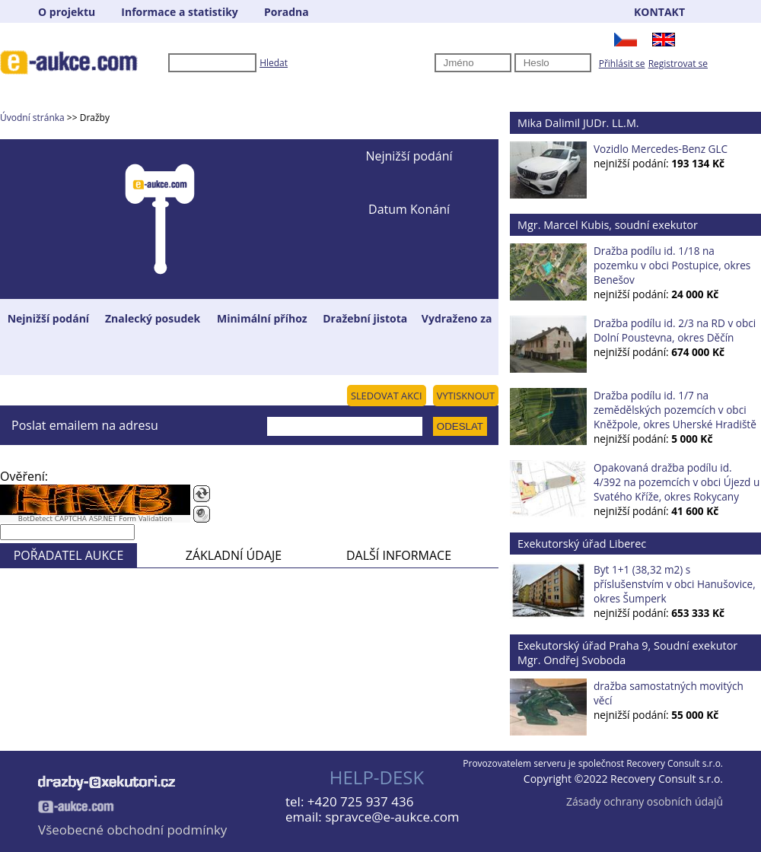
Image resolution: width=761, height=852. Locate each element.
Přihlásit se (622, 63)
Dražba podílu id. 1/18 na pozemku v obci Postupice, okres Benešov (672, 265)
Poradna (286, 12)
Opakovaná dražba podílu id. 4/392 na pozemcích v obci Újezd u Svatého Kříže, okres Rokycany (676, 482)
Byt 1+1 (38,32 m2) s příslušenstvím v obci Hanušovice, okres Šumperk (675, 584)
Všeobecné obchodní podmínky (132, 829)
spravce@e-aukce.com (392, 816)
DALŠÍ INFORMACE (398, 555)
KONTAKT (659, 12)
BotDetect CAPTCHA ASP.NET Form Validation (95, 519)
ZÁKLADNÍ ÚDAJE (234, 555)
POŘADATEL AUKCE (69, 555)
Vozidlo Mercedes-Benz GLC (661, 148)
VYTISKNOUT (466, 395)
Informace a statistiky (179, 12)
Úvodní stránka (32, 117)
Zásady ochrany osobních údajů (644, 801)
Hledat (274, 62)
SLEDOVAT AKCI (386, 395)
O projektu (66, 12)
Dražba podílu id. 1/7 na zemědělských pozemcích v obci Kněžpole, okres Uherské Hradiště (675, 409)
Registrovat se (678, 63)
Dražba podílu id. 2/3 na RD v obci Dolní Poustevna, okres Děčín (675, 330)
